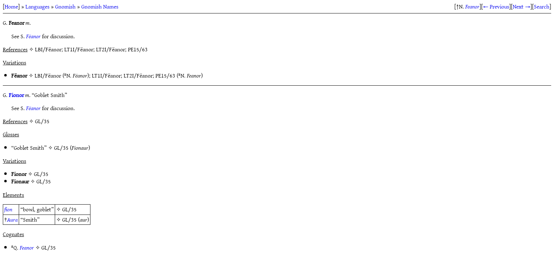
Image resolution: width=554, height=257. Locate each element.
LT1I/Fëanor (106, 75)
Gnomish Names (99, 6)
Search (541, 6)
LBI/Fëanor (48, 75)
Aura (12, 219)
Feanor (472, 6)
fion (8, 209)
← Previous (496, 6)
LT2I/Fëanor (138, 75)
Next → (521, 6)
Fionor (16, 95)
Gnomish (65, 6)
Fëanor (33, 36)
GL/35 (61, 148)
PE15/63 (165, 75)
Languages (37, 6)
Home (11, 6)
